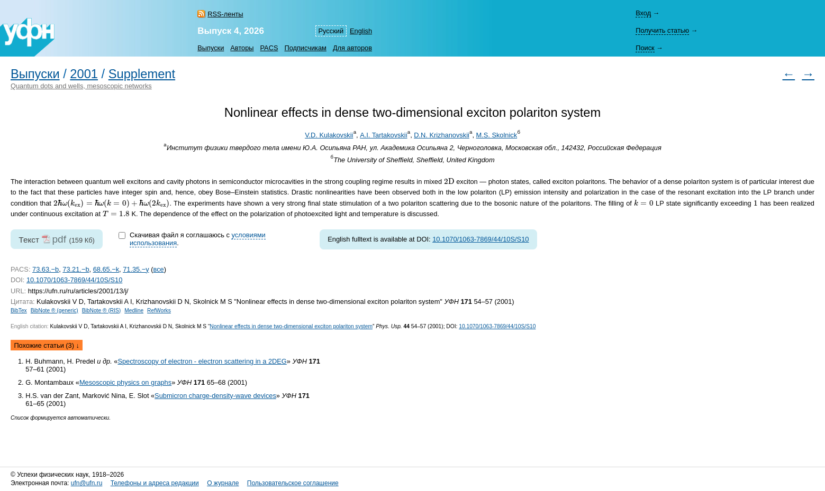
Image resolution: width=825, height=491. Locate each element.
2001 (84, 74)
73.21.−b (75, 269)
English (361, 31)
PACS (269, 48)
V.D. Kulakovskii (329, 135)
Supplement (141, 74)
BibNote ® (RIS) (101, 310)
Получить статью (662, 30)
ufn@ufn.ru (87, 483)
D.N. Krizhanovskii (441, 135)
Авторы (241, 48)
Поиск (645, 48)
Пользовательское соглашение (293, 483)
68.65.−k (106, 269)
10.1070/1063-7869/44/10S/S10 (480, 239)
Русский (331, 31)
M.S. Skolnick (497, 135)
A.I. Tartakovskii (383, 135)
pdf (59, 239)
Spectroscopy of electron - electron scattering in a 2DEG (201, 361)
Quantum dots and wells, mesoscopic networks (81, 86)
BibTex (19, 310)
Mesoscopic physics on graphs (125, 382)
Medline (133, 310)
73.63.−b (45, 269)
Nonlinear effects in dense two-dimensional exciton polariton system (291, 326)
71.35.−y (136, 269)
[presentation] (449, 181)
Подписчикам (305, 48)
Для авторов (352, 48)
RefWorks (159, 310)
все (158, 269)
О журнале (223, 483)
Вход (643, 13)
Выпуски (210, 48)
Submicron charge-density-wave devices (215, 396)
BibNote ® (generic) (54, 310)
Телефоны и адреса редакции (155, 483)
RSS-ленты (225, 14)
